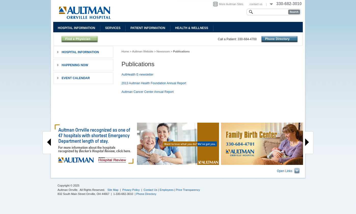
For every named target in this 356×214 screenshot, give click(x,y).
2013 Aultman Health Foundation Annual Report (153, 83)
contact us (256, 4)
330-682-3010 (289, 4)
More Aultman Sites (231, 4)
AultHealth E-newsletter (137, 74)
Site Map (112, 189)
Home (125, 51)
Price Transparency (188, 189)
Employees (166, 189)
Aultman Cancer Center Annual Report (147, 92)
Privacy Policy (131, 189)
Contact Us (150, 189)
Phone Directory (146, 193)
